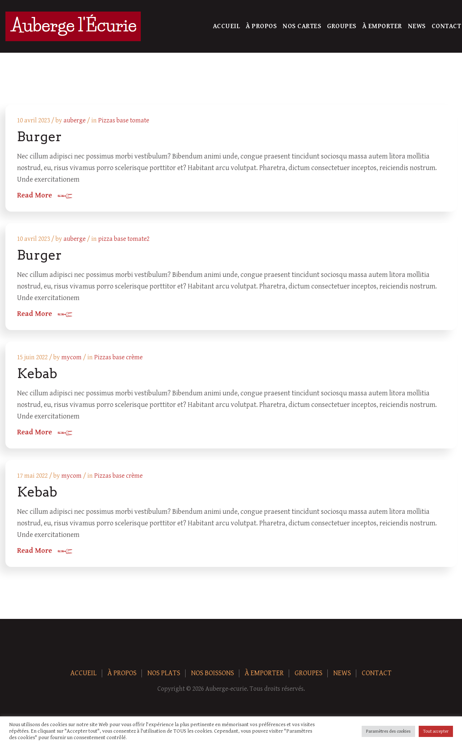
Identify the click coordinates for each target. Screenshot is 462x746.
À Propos (261, 26)
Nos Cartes (302, 26)
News (417, 26)
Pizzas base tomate (123, 120)
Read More (34, 195)
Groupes (342, 26)
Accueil (226, 26)
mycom (71, 357)
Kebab (37, 373)
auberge (75, 120)
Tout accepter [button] (436, 731)
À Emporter (382, 26)
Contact (446, 26)
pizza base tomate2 (123, 239)
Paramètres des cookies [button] (388, 731)
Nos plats (163, 673)
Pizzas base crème (118, 357)
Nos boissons (212, 673)
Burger (39, 136)
